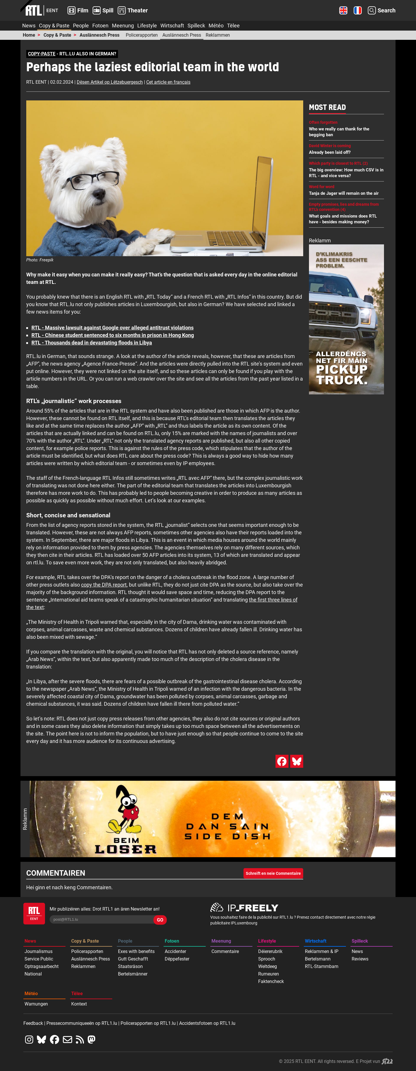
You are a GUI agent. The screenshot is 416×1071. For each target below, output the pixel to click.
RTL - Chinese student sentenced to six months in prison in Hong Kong (112, 335)
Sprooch (266, 959)
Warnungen (36, 1004)
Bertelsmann (318, 959)
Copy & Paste (54, 26)
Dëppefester (177, 959)
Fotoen (100, 26)
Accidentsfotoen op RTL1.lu (207, 1023)
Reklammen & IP (321, 951)
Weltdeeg (267, 966)
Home (29, 35)
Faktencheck (271, 981)
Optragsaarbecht (42, 966)
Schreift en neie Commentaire (273, 873)
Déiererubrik (270, 951)
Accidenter (175, 951)
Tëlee (233, 26)
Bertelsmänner (132, 974)
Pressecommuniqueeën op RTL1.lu (81, 1023)
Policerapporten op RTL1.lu (148, 1023)
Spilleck (196, 26)
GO (160, 920)
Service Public (39, 959)
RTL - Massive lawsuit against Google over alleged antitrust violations (112, 328)
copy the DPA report (104, 585)
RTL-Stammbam (321, 966)
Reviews (360, 959)
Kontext (79, 1004)
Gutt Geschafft (133, 959)
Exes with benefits (136, 951)
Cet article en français (168, 82)
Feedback (33, 1023)
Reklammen (218, 35)
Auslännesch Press (99, 35)
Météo (216, 26)
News (28, 26)
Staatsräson (130, 966)
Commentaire (225, 951)
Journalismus (39, 951)
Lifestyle (147, 26)
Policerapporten (142, 35)
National (33, 974)
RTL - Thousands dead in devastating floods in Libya (91, 343)
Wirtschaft (172, 26)
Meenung (123, 26)
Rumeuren (268, 974)
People (81, 26)
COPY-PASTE (41, 54)
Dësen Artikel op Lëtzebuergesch (110, 82)
